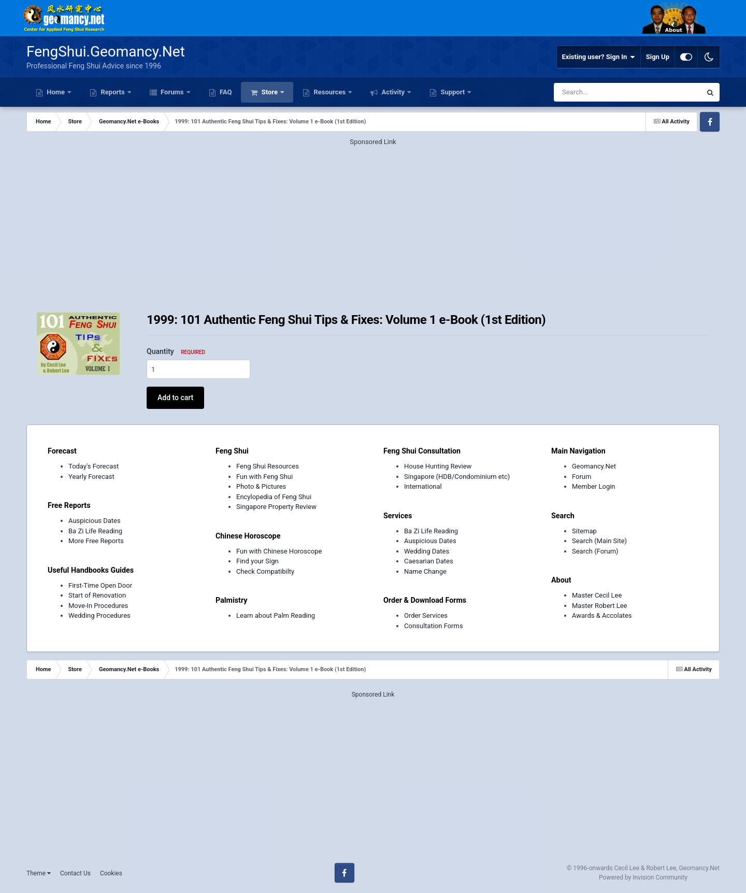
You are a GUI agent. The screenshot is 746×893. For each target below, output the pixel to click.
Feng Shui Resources (267, 466)
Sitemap (584, 531)
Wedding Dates (426, 551)
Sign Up (657, 57)
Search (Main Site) (599, 541)
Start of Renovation (97, 595)
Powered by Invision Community (643, 877)
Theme (38, 873)
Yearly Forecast (91, 476)
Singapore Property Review (276, 507)
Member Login (593, 486)
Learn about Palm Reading (275, 615)
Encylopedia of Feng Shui (273, 497)
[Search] (599, 92)
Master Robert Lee (599, 605)
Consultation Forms (433, 626)
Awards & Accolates (602, 615)
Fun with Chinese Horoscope (279, 551)
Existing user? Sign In (598, 57)
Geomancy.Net (594, 466)
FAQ (225, 92)
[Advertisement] (373, 219)
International (423, 486)
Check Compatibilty (265, 571)
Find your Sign (257, 561)
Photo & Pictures (261, 486)
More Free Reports (96, 541)
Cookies (111, 873)
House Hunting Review (437, 466)
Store (269, 92)
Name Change (425, 571)
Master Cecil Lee (597, 595)
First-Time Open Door (100, 585)
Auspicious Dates (94, 521)
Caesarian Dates (428, 561)
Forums (172, 92)
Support (452, 92)
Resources (329, 92)
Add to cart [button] (175, 397)
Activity (393, 92)
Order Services (426, 615)
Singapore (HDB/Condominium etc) (457, 476)
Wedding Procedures (99, 615)
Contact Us (75, 873)
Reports (112, 92)
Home (55, 92)
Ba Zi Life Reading (95, 531)
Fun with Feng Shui (264, 476)
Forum (581, 476)
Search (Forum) (595, 551)
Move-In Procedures (98, 605)
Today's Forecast (93, 466)
